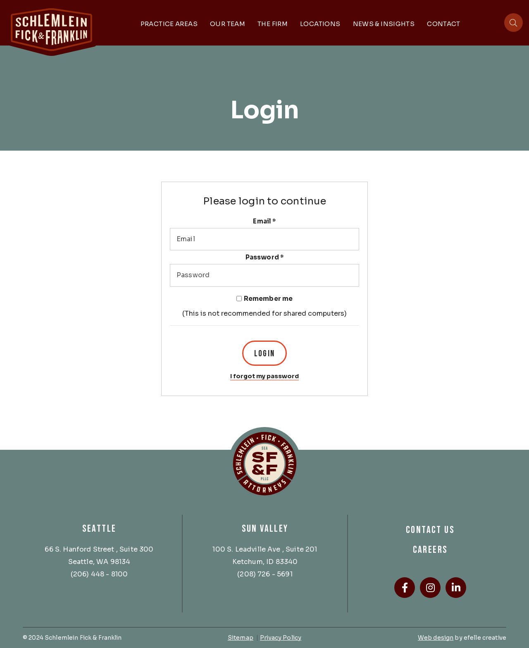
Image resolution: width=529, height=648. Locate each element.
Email (264, 221)
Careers (430, 550)
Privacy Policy (280, 637)
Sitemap (240, 637)
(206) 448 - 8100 (99, 574)
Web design (435, 637)
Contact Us (430, 530)
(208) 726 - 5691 (265, 574)
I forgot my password (264, 376)
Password (264, 257)
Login (264, 353)
